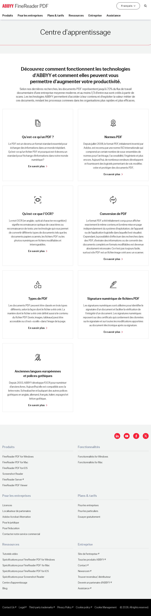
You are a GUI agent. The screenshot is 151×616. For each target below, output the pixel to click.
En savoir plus (37, 166)
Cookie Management (106, 607)
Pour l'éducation (10, 528)
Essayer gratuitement (89, 516)
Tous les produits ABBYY (91, 559)
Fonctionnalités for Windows (93, 456)
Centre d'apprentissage (14, 582)
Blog (4, 588)
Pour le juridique (10, 522)
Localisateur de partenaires (16, 511)
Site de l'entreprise (87, 554)
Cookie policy (83, 607)
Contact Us (8, 607)
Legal (22, 607)
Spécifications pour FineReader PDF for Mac (26, 565)
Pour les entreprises (88, 505)
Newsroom (84, 571)
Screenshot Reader (12, 473)
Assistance (84, 588)
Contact (82, 565)
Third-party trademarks (41, 607)
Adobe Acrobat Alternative (16, 516)
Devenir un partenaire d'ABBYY (94, 582)
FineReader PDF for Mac (15, 462)
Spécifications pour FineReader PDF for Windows (28, 559)
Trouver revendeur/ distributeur (94, 576)
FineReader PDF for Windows (18, 456)
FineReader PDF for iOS (15, 468)
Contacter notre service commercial (21, 534)
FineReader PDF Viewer (14, 485)
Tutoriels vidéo (10, 554)
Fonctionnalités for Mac (90, 462)
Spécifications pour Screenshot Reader (23, 576)
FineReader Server (12, 479)
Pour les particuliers (88, 511)
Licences (7, 505)
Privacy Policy (64, 607)
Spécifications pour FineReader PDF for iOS (25, 571)
